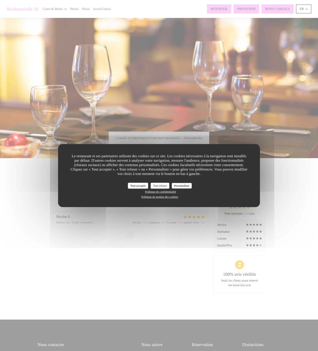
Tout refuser (160, 185)
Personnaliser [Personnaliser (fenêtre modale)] (181, 185)
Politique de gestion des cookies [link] (159, 196)
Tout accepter (138, 185)
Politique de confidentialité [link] (160, 191)
